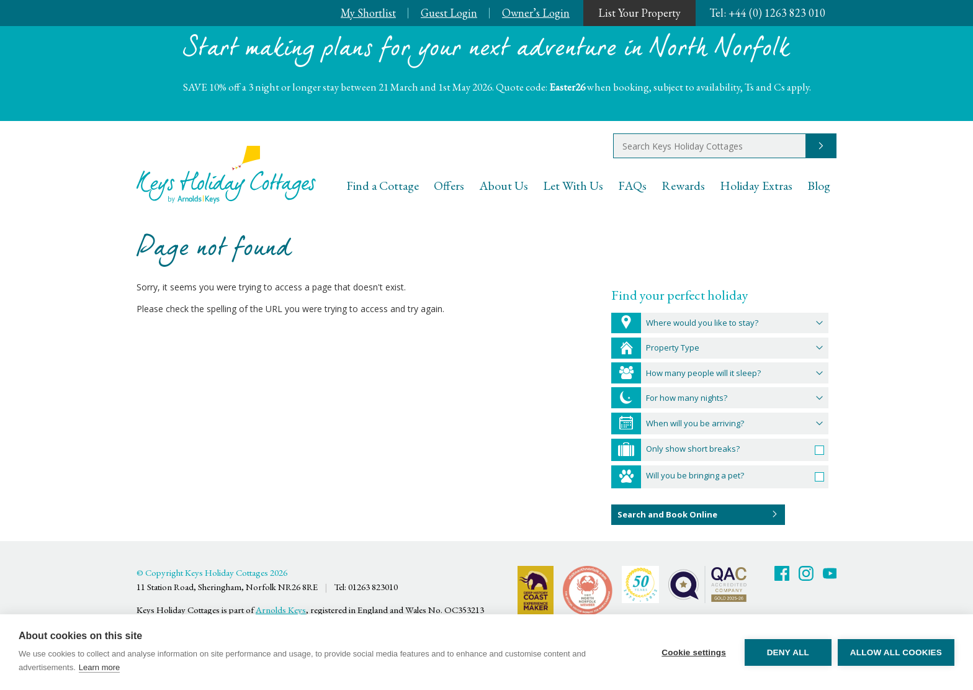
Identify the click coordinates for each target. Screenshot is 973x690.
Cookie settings (693, 652)
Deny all (788, 652)
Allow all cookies (896, 652)
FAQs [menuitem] (632, 185)
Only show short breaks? (693, 448)
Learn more (99, 667)
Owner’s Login (536, 13)
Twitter (806, 573)
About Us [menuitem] (503, 185)
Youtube (830, 573)
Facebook (781, 573)
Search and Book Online (667, 514)
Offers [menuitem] (449, 185)
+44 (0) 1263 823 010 (767, 13)
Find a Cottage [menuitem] (382, 185)
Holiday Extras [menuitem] (756, 185)
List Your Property (639, 13)
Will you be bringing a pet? (695, 475)
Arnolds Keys (281, 610)
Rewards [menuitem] (683, 185)
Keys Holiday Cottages (226, 175)
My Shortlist (368, 13)
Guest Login (449, 13)
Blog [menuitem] (818, 185)
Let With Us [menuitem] (573, 185)
